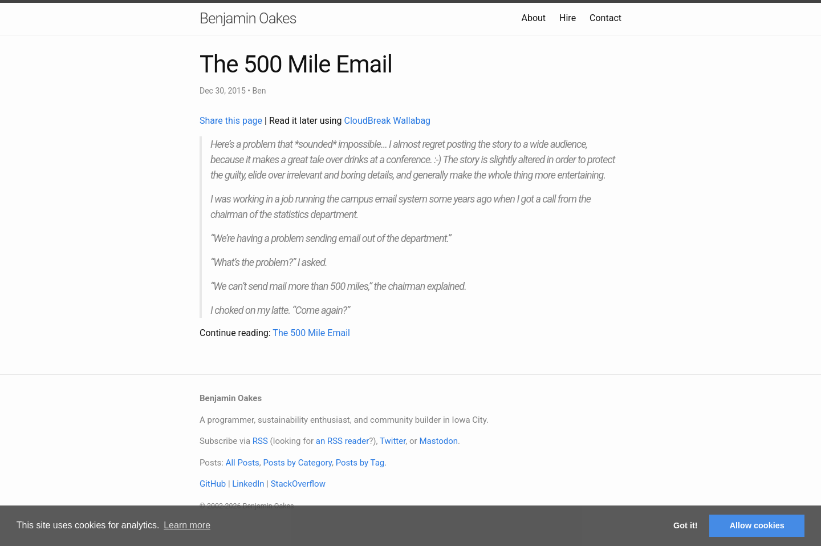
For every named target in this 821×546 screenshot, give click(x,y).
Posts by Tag (360, 463)
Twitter (392, 441)
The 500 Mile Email (311, 332)
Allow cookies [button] (757, 525)
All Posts (242, 463)
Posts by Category (297, 463)
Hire (567, 18)
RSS (260, 441)
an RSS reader (342, 441)
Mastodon (438, 441)
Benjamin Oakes (248, 18)
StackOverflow (298, 484)
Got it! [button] (685, 525)
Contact (605, 18)
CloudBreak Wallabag (387, 120)
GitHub (213, 484)
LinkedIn (248, 484)
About (533, 18)
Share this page (232, 120)
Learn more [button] (187, 525)
